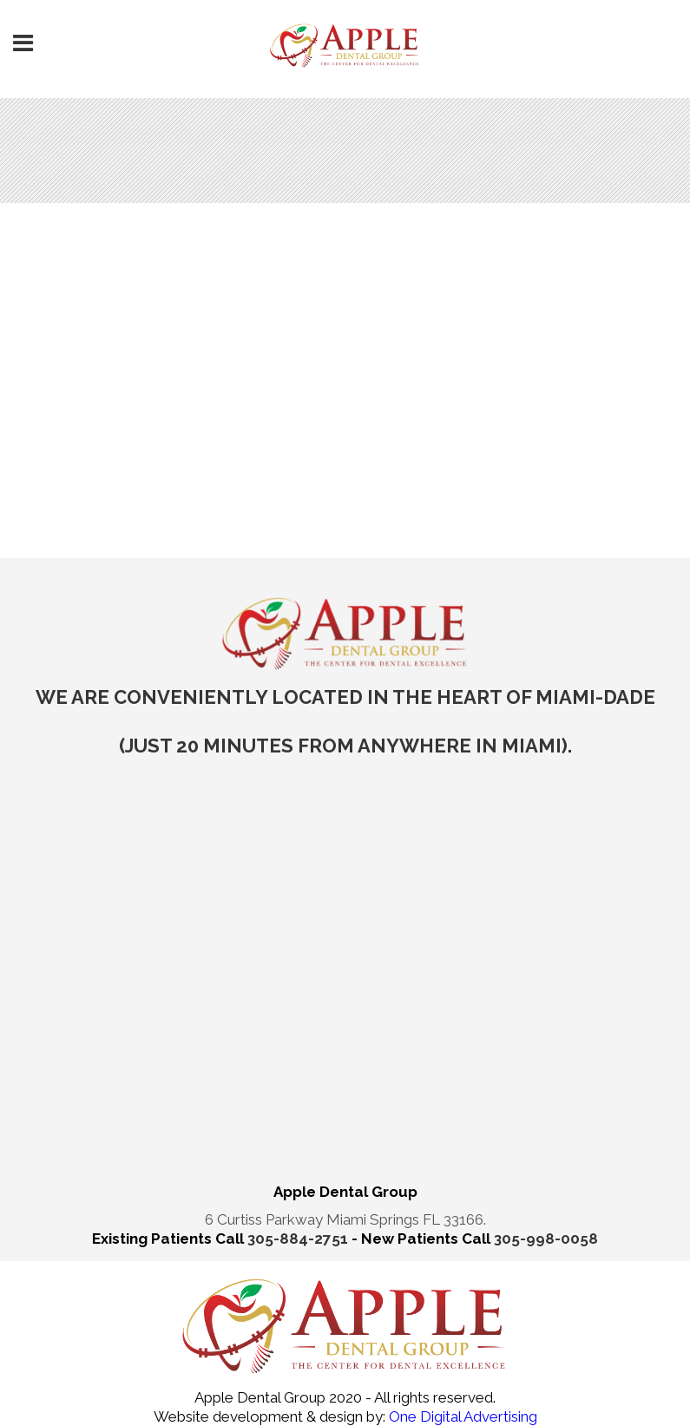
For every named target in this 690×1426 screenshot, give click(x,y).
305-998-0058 (546, 1238)
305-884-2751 (299, 1238)
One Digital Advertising (461, 1416)
